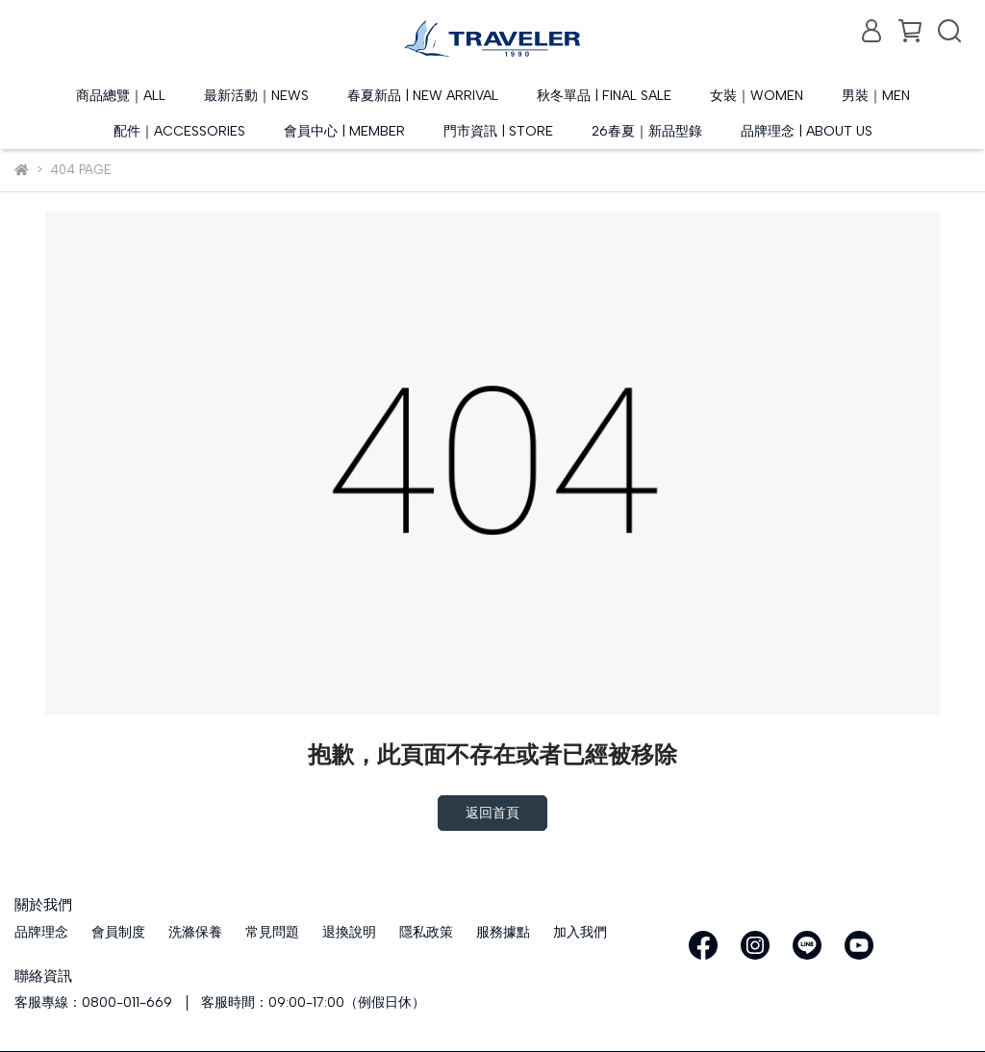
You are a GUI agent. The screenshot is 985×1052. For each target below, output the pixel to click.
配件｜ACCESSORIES (179, 131)
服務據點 (503, 932)
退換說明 (349, 932)
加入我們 (580, 932)
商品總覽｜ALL (120, 96)
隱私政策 (426, 932)
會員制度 (118, 932)
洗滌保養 (195, 932)
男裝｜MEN (876, 96)
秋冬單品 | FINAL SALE (604, 96)
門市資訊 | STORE (498, 131)
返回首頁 (492, 813)
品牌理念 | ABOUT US (806, 131)
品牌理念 (41, 932)
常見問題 (272, 932)
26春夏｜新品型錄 (647, 131)
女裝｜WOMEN (756, 96)
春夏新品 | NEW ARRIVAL (422, 96)
